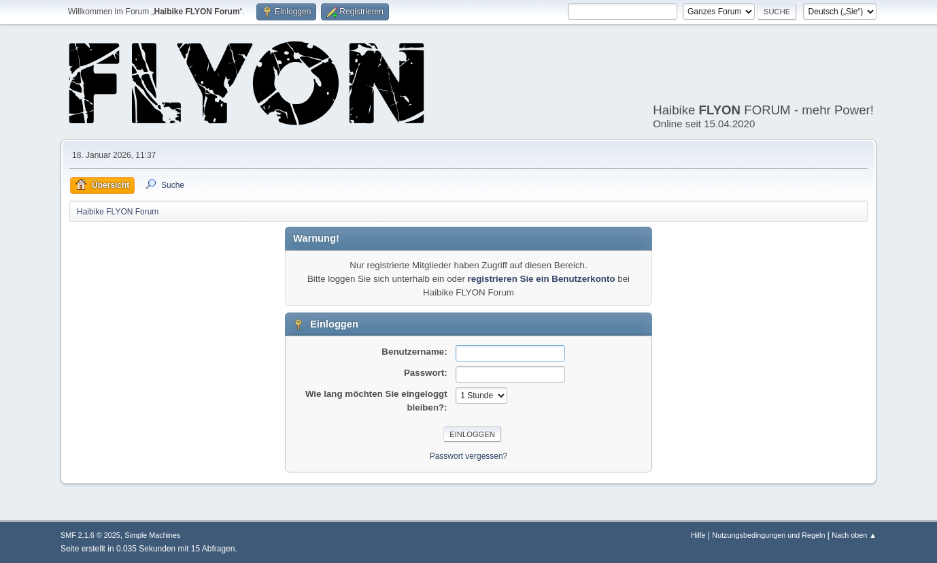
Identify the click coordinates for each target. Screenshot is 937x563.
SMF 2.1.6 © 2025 (90, 535)
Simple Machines (152, 535)
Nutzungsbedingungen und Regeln (768, 535)
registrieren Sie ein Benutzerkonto (541, 279)
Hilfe (698, 535)
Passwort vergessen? (469, 456)
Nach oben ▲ (854, 535)
